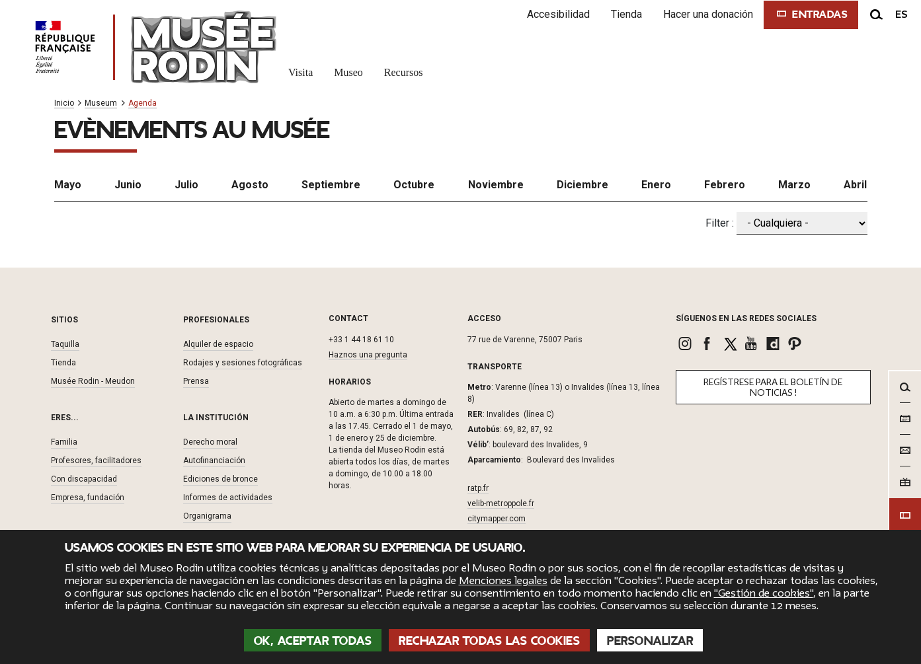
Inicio (64, 103)
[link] (687, 343)
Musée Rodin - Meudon (93, 381)
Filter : (719, 223)
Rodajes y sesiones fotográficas (242, 362)
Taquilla (65, 344)
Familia (64, 442)
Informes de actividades (227, 497)
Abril (855, 184)
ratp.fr (478, 488)
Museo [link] (348, 72)
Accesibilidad (558, 14)
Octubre (413, 184)
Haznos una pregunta (368, 354)
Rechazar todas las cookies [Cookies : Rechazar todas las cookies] (489, 640)
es (901, 14)
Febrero (724, 184)
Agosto (249, 184)
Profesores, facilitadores (96, 460)
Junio (127, 184)
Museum (101, 103)
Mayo (67, 184)
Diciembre (582, 184)
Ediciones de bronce (220, 479)
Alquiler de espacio (218, 344)
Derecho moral (210, 442)
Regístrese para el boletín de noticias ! (772, 387)
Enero (656, 184)
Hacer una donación (708, 14)
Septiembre (330, 184)
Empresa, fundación (87, 497)
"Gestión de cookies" (763, 593)
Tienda (626, 14)
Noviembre (496, 184)
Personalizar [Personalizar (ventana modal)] (650, 640)
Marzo (794, 184)
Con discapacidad (84, 479)
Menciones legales (503, 580)
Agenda (142, 103)
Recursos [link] (403, 72)
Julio (186, 184)
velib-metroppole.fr (500, 503)
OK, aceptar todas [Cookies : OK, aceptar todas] (313, 640)
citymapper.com (496, 518)
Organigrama (207, 516)
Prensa (196, 381)
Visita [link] (300, 72)
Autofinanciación (214, 460)
